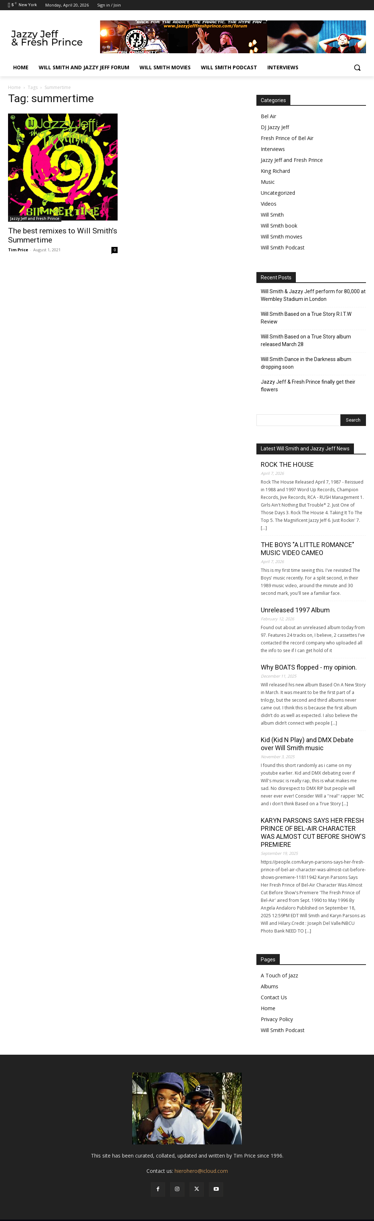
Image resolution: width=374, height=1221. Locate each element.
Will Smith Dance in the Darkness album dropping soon (306, 363)
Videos (268, 203)
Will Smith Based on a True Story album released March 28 (306, 340)
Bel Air (268, 116)
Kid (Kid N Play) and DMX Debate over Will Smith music (307, 744)
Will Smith (272, 214)
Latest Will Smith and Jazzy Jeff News (305, 448)
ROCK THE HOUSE (287, 464)
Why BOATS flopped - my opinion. (309, 667)
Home (14, 87)
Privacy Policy (277, 1019)
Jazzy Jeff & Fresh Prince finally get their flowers (308, 385)
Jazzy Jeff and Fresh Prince (34, 218)
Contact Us (274, 997)
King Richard (275, 170)
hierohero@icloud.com (201, 1170)
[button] (357, 67)
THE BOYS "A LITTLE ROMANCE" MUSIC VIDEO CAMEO (307, 549)
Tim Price (18, 249)
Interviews (273, 149)
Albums (269, 986)
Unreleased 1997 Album (295, 610)
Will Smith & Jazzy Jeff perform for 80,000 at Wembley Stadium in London (313, 295)
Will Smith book (279, 225)
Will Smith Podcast (283, 247)
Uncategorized (278, 192)
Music (268, 181)
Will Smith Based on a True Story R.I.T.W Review (306, 318)
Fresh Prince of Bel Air (287, 138)
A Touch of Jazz (279, 975)
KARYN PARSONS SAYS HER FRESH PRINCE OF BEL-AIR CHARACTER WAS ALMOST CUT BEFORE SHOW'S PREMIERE (313, 832)
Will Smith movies (281, 236)
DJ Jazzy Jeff (275, 127)
